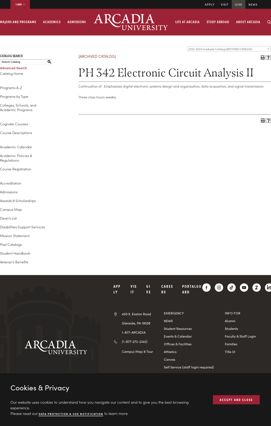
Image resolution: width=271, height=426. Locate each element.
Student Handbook (15, 253)
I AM (20, 4)
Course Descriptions (16, 132)
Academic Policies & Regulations (16, 157)
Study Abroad (218, 21)
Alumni (230, 321)
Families (231, 344)
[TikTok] (231, 287)
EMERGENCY (174, 313)
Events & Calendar (178, 336)
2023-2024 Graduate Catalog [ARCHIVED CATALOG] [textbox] (220, 49)
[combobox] (229, 48)
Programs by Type (14, 96)
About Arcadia (248, 21)
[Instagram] (219, 287)
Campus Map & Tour (137, 351)
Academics (52, 21)
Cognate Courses (14, 124)
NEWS (168, 321)
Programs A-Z (11, 87)
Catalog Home (11, 73)
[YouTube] (244, 287)
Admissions (76, 21)
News (252, 4)
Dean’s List (8, 218)
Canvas (169, 359)
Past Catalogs (11, 244)
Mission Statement (15, 235)
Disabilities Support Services (22, 227)
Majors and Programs (18, 21)
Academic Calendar (16, 147)
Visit (225, 4)
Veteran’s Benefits (14, 262)
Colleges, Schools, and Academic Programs (18, 107)
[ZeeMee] (256, 287)
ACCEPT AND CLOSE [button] (236, 399)
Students (231, 328)
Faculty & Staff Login (240, 336)
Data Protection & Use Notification (71, 414)
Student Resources (178, 328)
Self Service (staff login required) (189, 367)
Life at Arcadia (187, 21)
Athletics (170, 351)
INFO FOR (232, 313)
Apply (210, 4)
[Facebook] (206, 287)
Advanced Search (13, 67)
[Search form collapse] (269, 22)
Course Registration (15, 169)
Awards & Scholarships (18, 200)
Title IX (230, 351)
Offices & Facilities (178, 344)
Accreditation (10, 183)
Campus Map (11, 209)
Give (238, 4)
